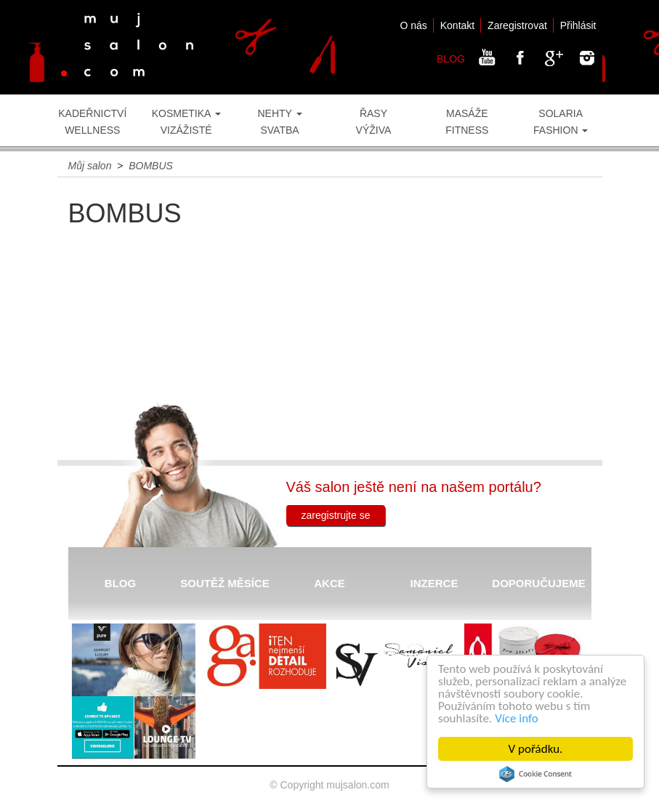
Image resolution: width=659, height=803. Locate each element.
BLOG (451, 59)
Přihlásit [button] (578, 25)
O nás (413, 25)
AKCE (329, 583)
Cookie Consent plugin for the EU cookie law (535, 774)
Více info (516, 718)
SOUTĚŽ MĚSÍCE (225, 583)
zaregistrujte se (336, 515)
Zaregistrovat (517, 25)
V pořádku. (536, 748)
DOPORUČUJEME (538, 583)
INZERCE (434, 583)
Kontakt (457, 25)
